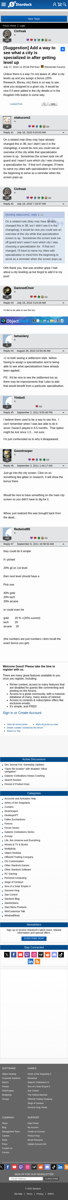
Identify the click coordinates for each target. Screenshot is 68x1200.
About (4, 1123)
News (4, 1140)
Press (4, 1144)
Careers (6, 1136)
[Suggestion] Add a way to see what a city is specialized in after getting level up (29, 55)
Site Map (18, 1194)
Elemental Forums (53, 67)
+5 (7, 460)
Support (33, 1117)
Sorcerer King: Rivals (37, 1107)
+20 (7, 40)
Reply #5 (8, 412)
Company (8, 1117)
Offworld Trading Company (40, 1099)
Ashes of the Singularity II (39, 1074)
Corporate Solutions (11, 1078)
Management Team (11, 1131)
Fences (5, 1086)
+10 (7, 538)
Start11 (5, 1082)
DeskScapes (8, 1091)
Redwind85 (22, 529)
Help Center (33, 1123)
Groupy (5, 1099)
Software (9, 1068)
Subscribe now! (34, 938)
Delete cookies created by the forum (25, 727)
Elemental (32, 1078)
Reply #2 (8, 203)
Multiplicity (7, 1095)
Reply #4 (8, 350)
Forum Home (9, 25)
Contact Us (7, 1148)
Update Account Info (37, 1144)
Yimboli (19, 397)
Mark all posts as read (47, 724)
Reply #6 (8, 465)
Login (22, 25)
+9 (7, 297)
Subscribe (51, 1178)
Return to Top (13, 731)
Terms (29, 1194)
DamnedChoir (24, 288)
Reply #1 (8, 132)
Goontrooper (23, 451)
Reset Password (35, 1140)
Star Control (33, 1091)
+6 (7, 126)
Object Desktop (9, 1074)
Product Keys (34, 1136)
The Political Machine (37, 1095)
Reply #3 (8, 302)
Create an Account (36, 1131)
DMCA (51, 1194)
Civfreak (20, 31)
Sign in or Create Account (22, 713)
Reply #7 (8, 544)
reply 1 (35, 214)
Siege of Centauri (36, 1103)
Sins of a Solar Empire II (39, 1086)
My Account (33, 1127)
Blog (4, 1127)
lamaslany (21, 336)
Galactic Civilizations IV (38, 1082)
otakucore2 (22, 117)
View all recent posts (17, 724)
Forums (5, 1152)
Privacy (40, 1194)
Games (32, 1068)
